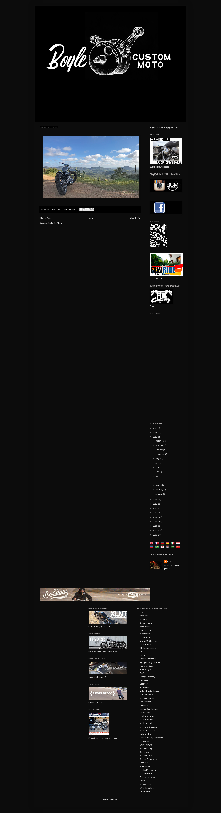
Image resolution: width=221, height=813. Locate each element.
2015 (155, 504)
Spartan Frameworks (149, 759)
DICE (142, 652)
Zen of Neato (145, 791)
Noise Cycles (145, 734)
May (158, 472)
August (159, 458)
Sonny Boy (144, 752)
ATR (141, 612)
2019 (155, 428)
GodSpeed (144, 680)
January (159, 494)
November (160, 445)
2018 (155, 433)
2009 (155, 530)
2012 (155, 517)
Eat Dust (143, 655)
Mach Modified (146, 720)
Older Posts (135, 218)
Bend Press (144, 616)
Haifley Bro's (145, 687)
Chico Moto (145, 637)
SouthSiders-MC (147, 756)
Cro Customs (145, 645)
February (160, 490)
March (158, 485)
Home (90, 218)
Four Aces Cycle (146, 666)
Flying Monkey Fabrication (151, 662)
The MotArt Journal (148, 770)
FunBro (143, 673)
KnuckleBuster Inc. (147, 698)
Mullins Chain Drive (148, 731)
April (158, 476)
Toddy (142, 781)
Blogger (115, 799)
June (158, 467)
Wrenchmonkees (147, 788)
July (157, 463)
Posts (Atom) (56, 223)
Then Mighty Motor (148, 777)
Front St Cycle (145, 670)
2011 (155, 522)
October (159, 450)
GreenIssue (144, 684)
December (160, 441)
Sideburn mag (146, 748)
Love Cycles (145, 713)
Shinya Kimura (146, 745)
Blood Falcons (146, 623)
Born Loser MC (146, 630)
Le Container (145, 702)
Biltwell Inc (144, 619)
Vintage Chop (145, 784)
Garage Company (147, 677)
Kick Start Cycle (146, 695)
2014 (155, 508)
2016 (155, 499)
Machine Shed (146, 723)
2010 (155, 526)
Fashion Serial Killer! (148, 659)
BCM (169, 562)
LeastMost (144, 705)
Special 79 (144, 763)
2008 (155, 535)
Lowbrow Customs (148, 716)
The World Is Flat (147, 773)
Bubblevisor (145, 634)
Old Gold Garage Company (151, 738)
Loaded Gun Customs (149, 709)
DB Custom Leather (148, 648)
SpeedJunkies (145, 766)
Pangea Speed (146, 741)
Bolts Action (145, 627)
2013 (155, 513)
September (160, 454)
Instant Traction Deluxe (149, 691)
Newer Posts (45, 218)
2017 (155, 437)
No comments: (70, 209)
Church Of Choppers (148, 641)
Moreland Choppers (148, 727)
